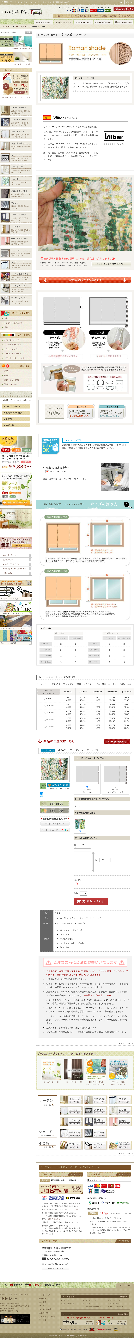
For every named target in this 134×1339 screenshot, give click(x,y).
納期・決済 (43, 1298)
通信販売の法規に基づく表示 (14, 569)
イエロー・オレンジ (12, 345)
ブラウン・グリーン (12, 354)
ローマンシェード (21, 27)
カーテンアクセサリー (115, 1306)
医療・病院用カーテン (93, 1306)
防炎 (6, 375)
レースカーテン (91, 1300)
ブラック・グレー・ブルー (15, 358)
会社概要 (42, 1302)
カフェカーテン (68, 1303)
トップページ (6, 27)
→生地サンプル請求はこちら (97, 995)
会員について (8, 560)
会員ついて (43, 1313)
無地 (6, 318)
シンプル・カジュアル (13, 323)
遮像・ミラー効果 (11, 380)
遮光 (6, 371)
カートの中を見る (46, 1309)
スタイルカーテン (114, 1300)
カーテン (66, 1300)
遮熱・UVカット (11, 384)
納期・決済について (11, 555)
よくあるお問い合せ (47, 1316)
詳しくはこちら (73, 1209)
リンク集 (42, 1320)
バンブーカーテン (114, 1303)
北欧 (6, 327)
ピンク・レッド (10, 349)
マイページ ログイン (11, 564)
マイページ (43, 1306)
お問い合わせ (8, 573)
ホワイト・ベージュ (12, 340)
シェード (89, 1303)
